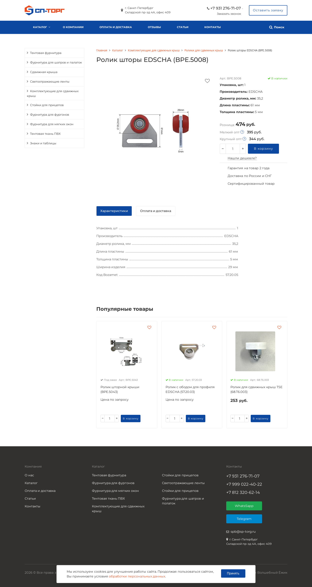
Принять (233, 573)
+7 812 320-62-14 (243, 492)
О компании (73, 27)
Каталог (40, 27)
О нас (29, 475)
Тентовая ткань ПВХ (45, 134)
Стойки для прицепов (47, 105)
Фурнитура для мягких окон (51, 124)
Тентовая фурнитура (45, 53)
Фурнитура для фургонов (49, 114)
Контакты (212, 27)
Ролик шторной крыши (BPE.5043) (119, 389)
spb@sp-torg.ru (243, 531)
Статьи (182, 27)
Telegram (244, 519)
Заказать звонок (229, 14)
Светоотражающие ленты (49, 81)
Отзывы (154, 27)
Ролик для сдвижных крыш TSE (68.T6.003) (256, 389)
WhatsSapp (244, 506)
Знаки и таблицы (43, 143)
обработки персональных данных (137, 576)
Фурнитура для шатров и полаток (183, 501)
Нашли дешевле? (242, 158)
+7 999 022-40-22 (244, 484)
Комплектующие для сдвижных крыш (53, 93)
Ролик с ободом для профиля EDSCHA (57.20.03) (190, 389)
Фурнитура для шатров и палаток (56, 62)
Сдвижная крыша (44, 72)
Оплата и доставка (115, 27)
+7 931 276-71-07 (225, 8)
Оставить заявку (268, 10)
